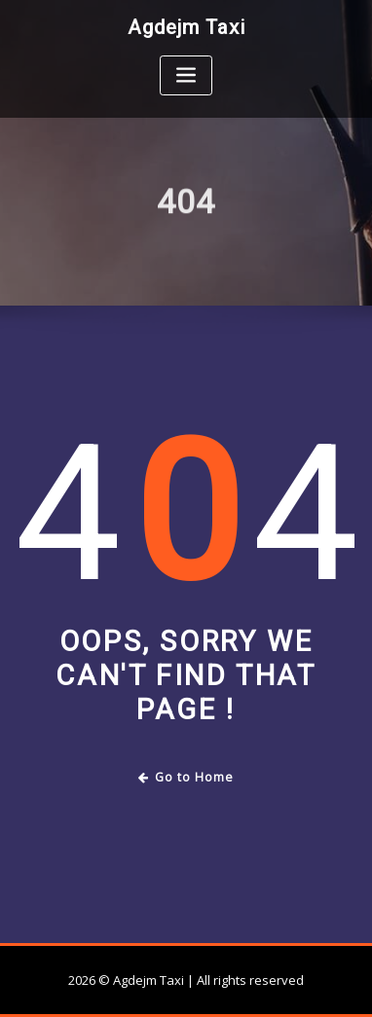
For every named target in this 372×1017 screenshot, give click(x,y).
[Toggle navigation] (186, 75)
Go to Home (186, 777)
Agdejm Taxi (186, 27)
